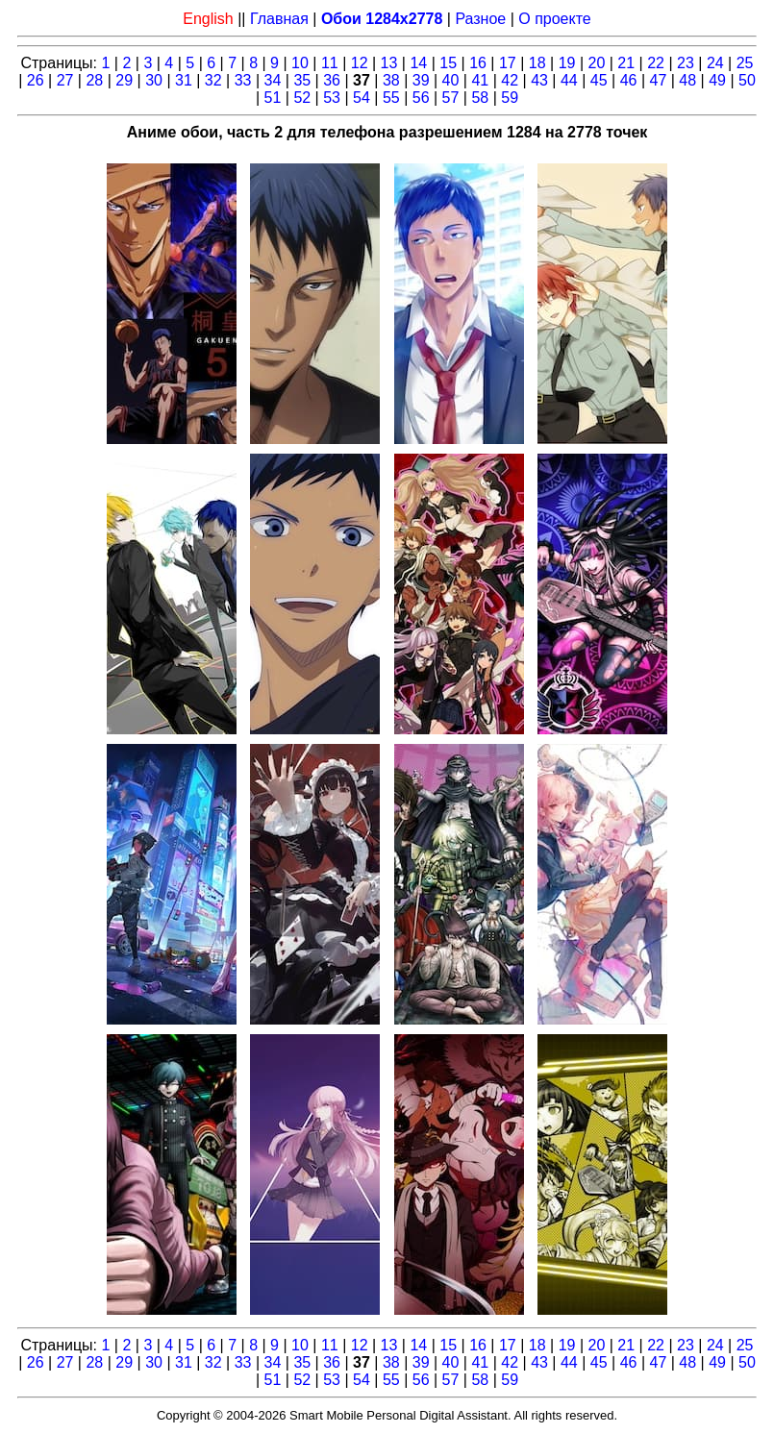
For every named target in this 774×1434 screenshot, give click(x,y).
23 (685, 63)
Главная (279, 19)
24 (715, 63)
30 (153, 80)
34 (273, 80)
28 (94, 80)
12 (359, 63)
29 (124, 80)
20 (597, 63)
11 (329, 63)
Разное (480, 19)
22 (655, 63)
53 (331, 97)
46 (628, 80)
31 (183, 80)
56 (421, 97)
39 (421, 80)
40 (451, 80)
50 (747, 80)
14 (418, 63)
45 (599, 80)
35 (302, 80)
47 (658, 80)
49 (717, 80)
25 (745, 63)
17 (507, 63)
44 (569, 80)
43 (539, 80)
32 (213, 80)
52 (302, 97)
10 (300, 63)
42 (509, 80)
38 (391, 80)
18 (537, 63)
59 (509, 97)
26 (35, 80)
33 (243, 80)
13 (389, 63)
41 (479, 80)
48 (687, 80)
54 (361, 97)
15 (448, 63)
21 (626, 63)
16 (478, 63)
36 (331, 80)
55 (391, 97)
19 (567, 63)
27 (65, 80)
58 (479, 97)
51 (273, 97)
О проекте (554, 19)
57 (451, 97)
